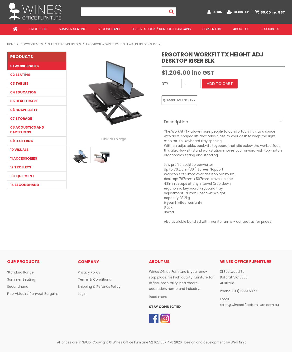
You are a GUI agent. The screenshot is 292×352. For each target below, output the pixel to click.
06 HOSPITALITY (24, 109)
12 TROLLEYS (20, 166)
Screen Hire (212, 29)
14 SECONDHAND (24, 184)
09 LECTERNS (21, 140)
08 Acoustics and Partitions (27, 129)
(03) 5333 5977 (244, 290)
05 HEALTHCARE (24, 100)
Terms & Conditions (94, 279)
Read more (158, 296)
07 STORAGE (21, 118)
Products (38, 29)
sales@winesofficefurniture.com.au (249, 304)
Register (241, 12)
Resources (270, 29)
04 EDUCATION (23, 91)
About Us (241, 29)
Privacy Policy (89, 271)
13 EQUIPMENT (22, 175)
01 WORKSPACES (31, 44)
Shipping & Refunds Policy (99, 286)
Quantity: (170, 83)
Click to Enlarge (113, 138)
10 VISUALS (19, 149)
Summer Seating (72, 29)
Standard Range (20, 271)
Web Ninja (239, 342)
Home (15, 29)
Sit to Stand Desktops (64, 44)
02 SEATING (20, 74)
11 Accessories (23, 158)
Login (217, 12)
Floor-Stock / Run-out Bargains (161, 29)
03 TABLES (19, 83)
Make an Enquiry (181, 99)
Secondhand (109, 29)
